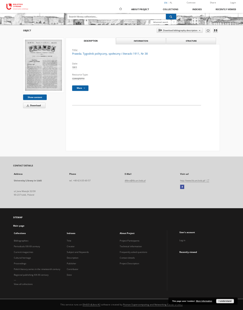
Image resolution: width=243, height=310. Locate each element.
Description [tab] (91, 41)
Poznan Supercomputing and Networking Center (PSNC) (153, 304)
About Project (140, 9)
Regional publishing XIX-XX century (31, 274)
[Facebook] (182, 187)
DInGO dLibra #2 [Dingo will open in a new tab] (92, 304)
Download (33, 105)
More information (204, 301)
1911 (74, 67)
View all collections (23, 284)
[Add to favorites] (208, 30)
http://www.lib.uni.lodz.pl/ (194, 180)
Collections (171, 9)
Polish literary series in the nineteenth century (37, 269)
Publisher (71, 263)
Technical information (131, 246)
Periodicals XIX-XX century (27, 246)
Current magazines (23, 252)
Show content (35, 97)
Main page (18, 225)
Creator (71, 246)
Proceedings (20, 263)
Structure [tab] (191, 41)
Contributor (72, 269)
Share (213, 2)
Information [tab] (141, 41)
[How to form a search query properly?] (174, 22)
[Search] (171, 16)
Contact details (127, 257)
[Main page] (120, 9)
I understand (225, 301)
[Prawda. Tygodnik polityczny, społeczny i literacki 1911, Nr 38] (43, 65)
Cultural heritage (22, 257)
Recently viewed (226, 9)
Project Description (129, 263)
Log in (182, 240)
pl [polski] (171, 3)
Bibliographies (21, 240)
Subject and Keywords (78, 252)
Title (69, 240)
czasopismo (78, 78)
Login (233, 2)
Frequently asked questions (133, 252)
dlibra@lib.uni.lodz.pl (135, 180)
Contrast (191, 2)
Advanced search (160, 22)
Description (72, 257)
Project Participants (129, 240)
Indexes (197, 9)
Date (69, 274)
